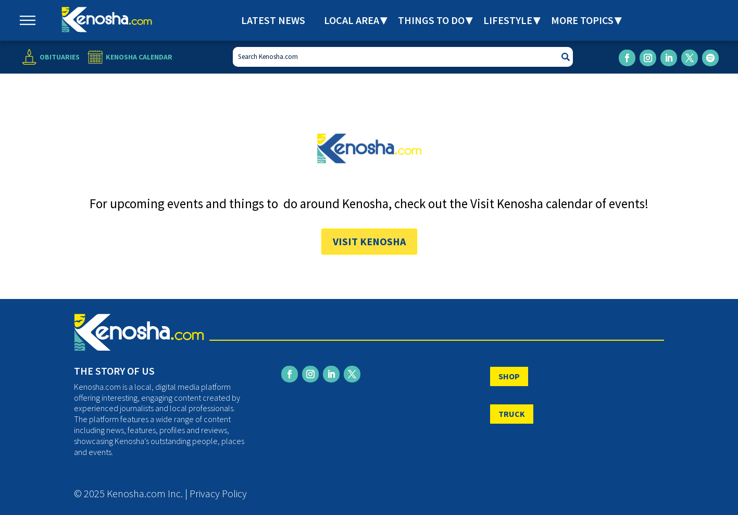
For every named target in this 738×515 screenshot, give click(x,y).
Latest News (273, 20)
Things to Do (431, 20)
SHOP (509, 376)
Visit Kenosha (369, 241)
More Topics (582, 20)
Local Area (351, 20)
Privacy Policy (218, 493)
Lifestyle (507, 20)
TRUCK (511, 414)
